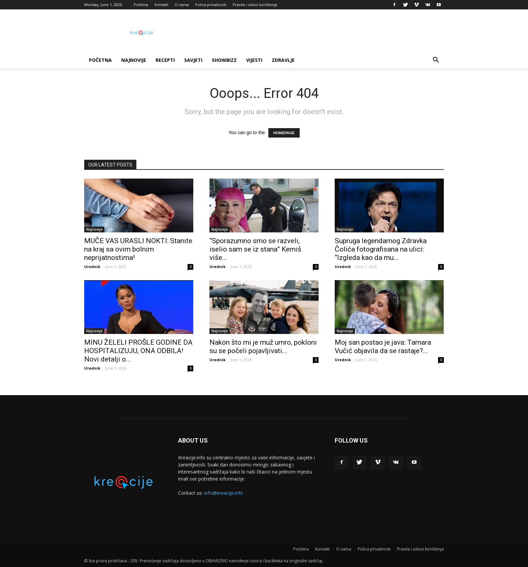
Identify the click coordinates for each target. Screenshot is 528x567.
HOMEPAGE (284, 133)
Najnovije (133, 60)
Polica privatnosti (210, 4)
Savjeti (193, 60)
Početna (141, 4)
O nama (182, 4)
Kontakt (161, 4)
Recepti (165, 60)
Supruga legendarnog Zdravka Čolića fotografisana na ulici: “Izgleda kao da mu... (381, 249)
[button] (436, 61)
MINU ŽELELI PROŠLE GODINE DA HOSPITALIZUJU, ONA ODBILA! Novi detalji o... (138, 350)
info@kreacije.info (223, 493)
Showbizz (224, 60)
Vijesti (254, 60)
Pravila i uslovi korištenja (255, 4)
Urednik (92, 266)
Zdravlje (283, 60)
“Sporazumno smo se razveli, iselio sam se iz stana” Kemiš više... (255, 249)
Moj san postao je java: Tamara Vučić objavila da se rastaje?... (383, 346)
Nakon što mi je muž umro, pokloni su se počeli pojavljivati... (263, 346)
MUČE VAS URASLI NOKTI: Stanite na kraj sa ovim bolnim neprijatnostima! (138, 249)
